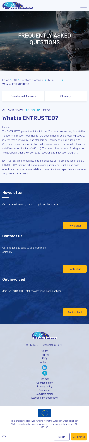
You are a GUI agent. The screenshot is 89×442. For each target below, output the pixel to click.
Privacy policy (44, 386)
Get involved (74, 312)
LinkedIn (44, 367)
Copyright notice (44, 393)
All (3, 109)
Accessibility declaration (44, 397)
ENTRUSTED (33, 109)
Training (44, 354)
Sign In (61, 437)
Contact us (74, 269)
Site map (44, 379)
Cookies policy (44, 382)
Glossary (65, 96)
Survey (46, 109)
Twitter (44, 373)
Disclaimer (44, 390)
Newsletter (74, 225)
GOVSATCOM (15, 109)
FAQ (44, 358)
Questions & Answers (23, 96)
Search (4, 437)
